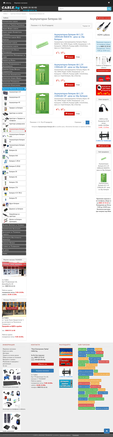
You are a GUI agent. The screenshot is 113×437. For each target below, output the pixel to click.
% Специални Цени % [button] (103, 70)
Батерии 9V (9, 199)
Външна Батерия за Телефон (13, 225)
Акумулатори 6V (11, 98)
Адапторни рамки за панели (87, 368)
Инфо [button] (78, 57)
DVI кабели (98, 349)
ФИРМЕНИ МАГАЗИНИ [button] (104, 18)
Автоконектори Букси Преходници (11, 51)
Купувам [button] (69, 57)
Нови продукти (104, 99)
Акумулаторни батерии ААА (13, 135)
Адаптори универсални (13, 125)
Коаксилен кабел (104, 362)
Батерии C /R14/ (11, 162)
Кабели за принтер (84, 386)
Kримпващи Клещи (91, 393)
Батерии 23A (10, 183)
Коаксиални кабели (10, 43)
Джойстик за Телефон (102, 408)
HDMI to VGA (82, 355)
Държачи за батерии (12, 210)
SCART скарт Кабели (95, 358)
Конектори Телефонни (11, 82)
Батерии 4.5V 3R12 (12, 194)
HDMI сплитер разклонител (95, 355)
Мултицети (102, 389)
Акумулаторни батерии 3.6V (13, 146)
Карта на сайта (8, 351)
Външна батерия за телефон (87, 408)
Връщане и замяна (9, 359)
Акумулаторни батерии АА (14, 130)
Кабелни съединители (95, 396)
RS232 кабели (95, 383)
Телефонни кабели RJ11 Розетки (12, 38)
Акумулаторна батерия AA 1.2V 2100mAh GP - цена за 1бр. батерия (70, 94)
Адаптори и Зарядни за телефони (13, 119)
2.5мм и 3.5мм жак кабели (101, 374)
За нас (5, 366)
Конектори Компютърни (12, 74)
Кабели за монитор (84, 383)
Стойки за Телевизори (11, 246)
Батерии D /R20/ (11, 167)
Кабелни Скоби (83, 399)
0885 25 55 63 (105, 46)
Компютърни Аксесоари (11, 228)
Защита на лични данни (11, 355)
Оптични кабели (83, 358)
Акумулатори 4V (11, 103)
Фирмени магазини (20, 3)
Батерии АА (9, 151)
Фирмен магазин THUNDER (12, 260)
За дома (6, 250)
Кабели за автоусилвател (86, 371)
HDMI (95, 371)
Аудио (5, 253)
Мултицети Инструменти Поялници (12, 238)
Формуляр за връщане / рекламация (11, 363)
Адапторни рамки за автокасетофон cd (90, 380)
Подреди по (86, 26)
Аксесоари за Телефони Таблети (11, 233)
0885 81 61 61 (10, 286)
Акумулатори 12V (11, 93)
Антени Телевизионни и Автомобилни (12, 65)
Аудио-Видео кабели (10, 28)
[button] (103, 78)
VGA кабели (90, 349)
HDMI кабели (103, 34)
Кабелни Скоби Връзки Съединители (11, 70)
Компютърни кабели (10, 21)
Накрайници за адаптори (11, 215)
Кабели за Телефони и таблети (103, 66)
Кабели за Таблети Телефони (13, 25)
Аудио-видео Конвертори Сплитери (12, 33)
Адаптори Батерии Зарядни (14, 89)
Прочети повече (65, 435)
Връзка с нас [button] (42, 364)
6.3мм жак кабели (84, 377)
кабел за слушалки (91, 365)
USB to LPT (82, 365)
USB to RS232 (94, 362)
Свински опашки (83, 396)
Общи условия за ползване (12, 357)
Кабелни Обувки (9, 243)
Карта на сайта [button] (103, 146)
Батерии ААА (10, 157)
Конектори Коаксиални (11, 85)
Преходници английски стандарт (88, 389)
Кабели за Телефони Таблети (87, 352)
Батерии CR (9, 173)
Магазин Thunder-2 (9, 300)
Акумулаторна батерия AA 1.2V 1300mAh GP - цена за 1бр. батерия (70, 65)
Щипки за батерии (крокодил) (12, 220)
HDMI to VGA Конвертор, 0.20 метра (103, 121)
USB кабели (99, 352)
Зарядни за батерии (12, 109)
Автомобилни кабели (10, 46)
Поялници (81, 393)
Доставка (6, 353)
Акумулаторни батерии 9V (13, 141)
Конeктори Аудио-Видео (12, 78)
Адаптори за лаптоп (12, 114)
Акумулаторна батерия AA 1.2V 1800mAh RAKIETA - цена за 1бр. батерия (69, 37)
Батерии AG (9, 178)
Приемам (75, 435)
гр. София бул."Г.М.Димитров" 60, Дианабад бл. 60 (14, 273)
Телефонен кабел (96, 386)
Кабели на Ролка (9, 60)
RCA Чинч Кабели (84, 362)
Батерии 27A (10, 188)
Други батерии (10, 204)
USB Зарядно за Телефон (86, 374)
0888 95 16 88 (10, 330)
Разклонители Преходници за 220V (14, 56)
